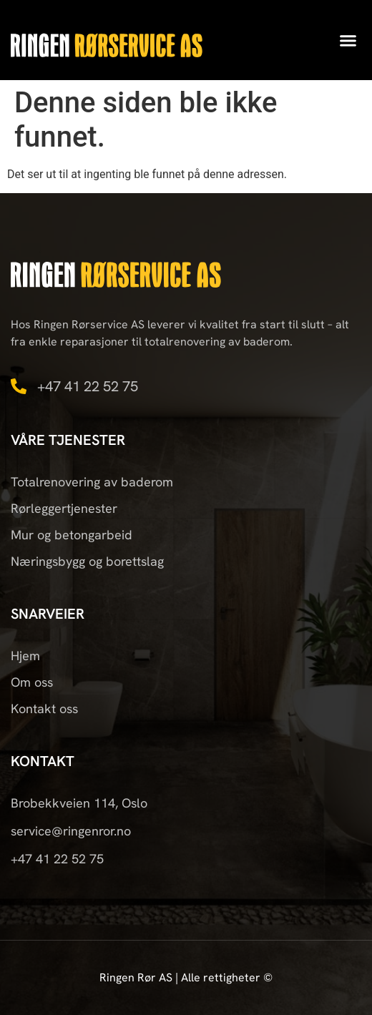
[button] (348, 40)
